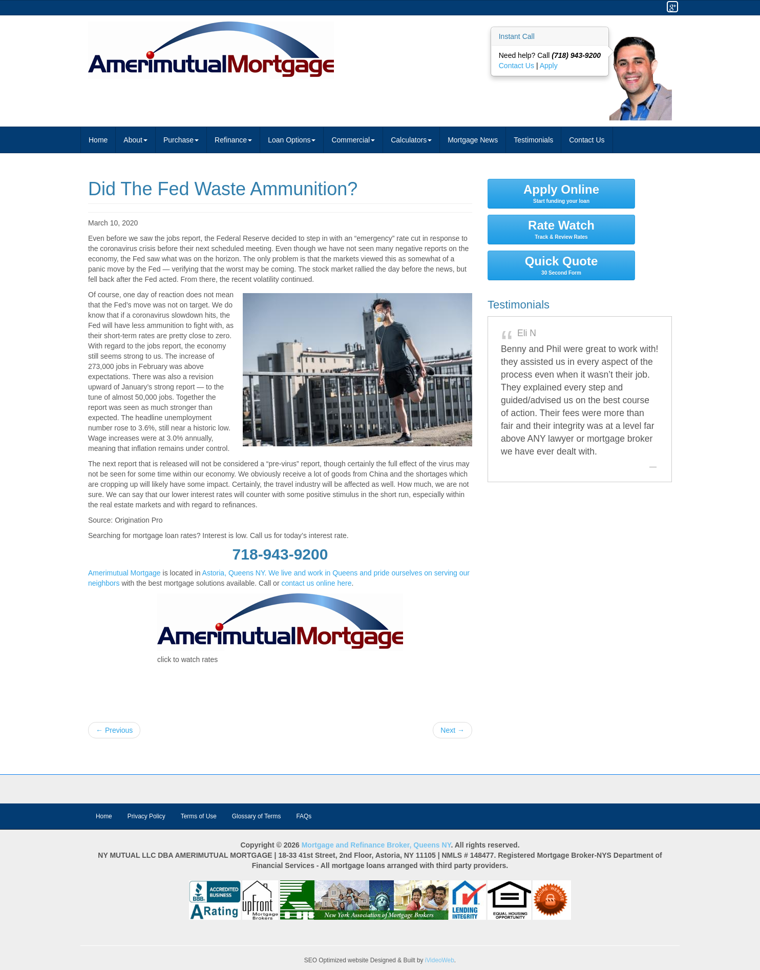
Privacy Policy (146, 816)
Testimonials (533, 140)
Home (98, 140)
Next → (452, 730)
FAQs (303, 816)
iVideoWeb (439, 960)
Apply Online (561, 193)
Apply (549, 65)
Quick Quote (561, 265)
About (135, 140)
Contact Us (517, 65)
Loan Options (291, 140)
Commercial (353, 140)
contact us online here (316, 583)
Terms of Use (199, 816)
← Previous (114, 730)
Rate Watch (561, 229)
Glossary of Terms (256, 816)
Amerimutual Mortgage (124, 573)
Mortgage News (473, 140)
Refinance (233, 140)
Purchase (181, 140)
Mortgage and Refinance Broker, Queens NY (376, 845)
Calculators (411, 140)
